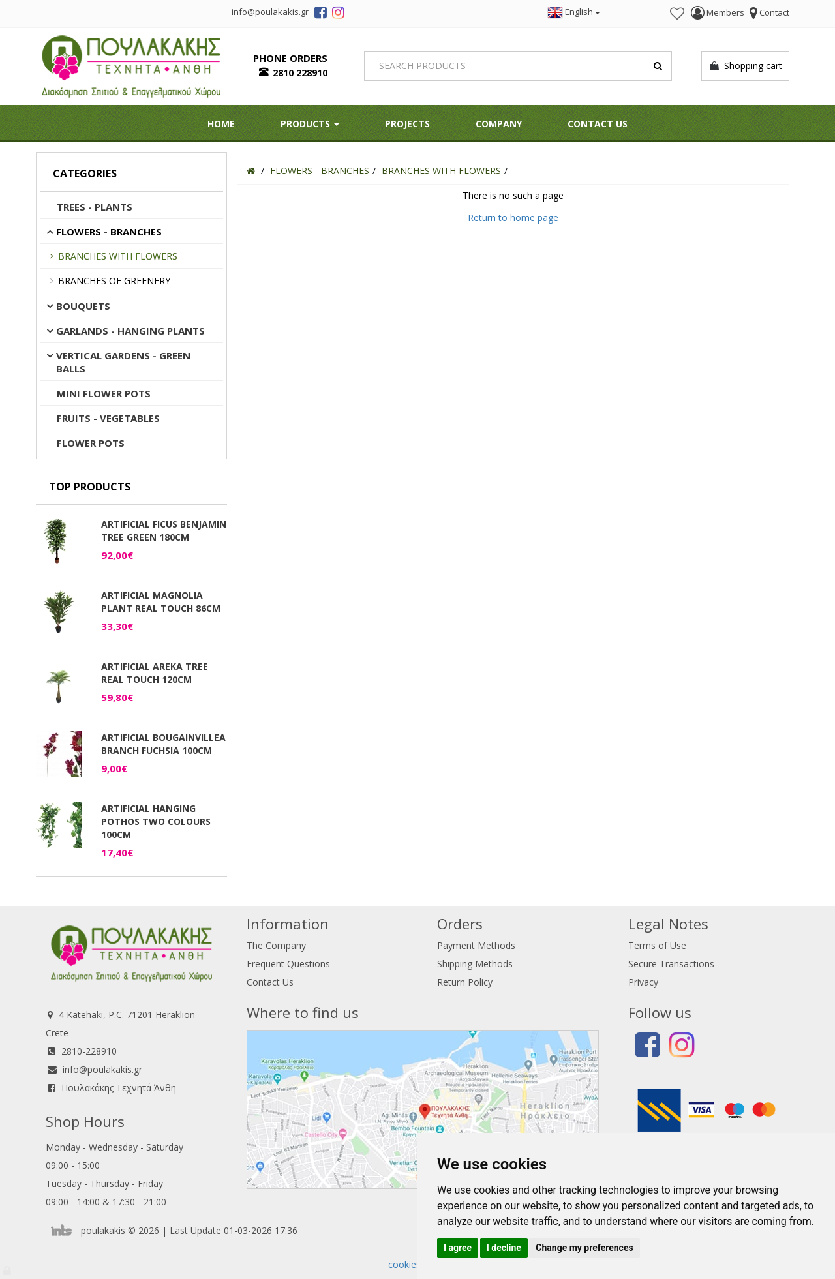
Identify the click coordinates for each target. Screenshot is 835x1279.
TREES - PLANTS (94, 206)
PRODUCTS (310, 123)
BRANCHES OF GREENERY (114, 281)
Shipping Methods (475, 963)
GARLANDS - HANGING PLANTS (130, 330)
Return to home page (513, 217)
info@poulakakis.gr (102, 1069)
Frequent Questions (288, 963)
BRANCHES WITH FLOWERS (117, 256)
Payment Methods (476, 945)
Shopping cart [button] (745, 65)
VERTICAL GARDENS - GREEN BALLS (123, 362)
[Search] (518, 66)
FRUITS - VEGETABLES (108, 418)
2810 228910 (300, 73)
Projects (407, 123)
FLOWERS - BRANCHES (109, 231)
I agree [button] (458, 1247)
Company (499, 123)
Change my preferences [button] (584, 1247)
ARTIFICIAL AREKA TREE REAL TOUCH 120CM (154, 672)
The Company (276, 945)
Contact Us (598, 123)
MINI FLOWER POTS (104, 393)
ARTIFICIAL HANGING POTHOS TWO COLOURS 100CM (156, 821)
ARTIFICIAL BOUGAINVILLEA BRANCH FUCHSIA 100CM (163, 744)
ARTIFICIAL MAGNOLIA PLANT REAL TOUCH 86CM (160, 601)
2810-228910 (89, 1051)
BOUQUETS (83, 305)
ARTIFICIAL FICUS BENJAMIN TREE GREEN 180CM (163, 530)
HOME (221, 123)
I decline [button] (504, 1247)
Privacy (643, 982)
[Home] (251, 170)
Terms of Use (657, 945)
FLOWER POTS (91, 442)
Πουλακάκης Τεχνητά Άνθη (118, 1087)
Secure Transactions (671, 963)
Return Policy (465, 982)
